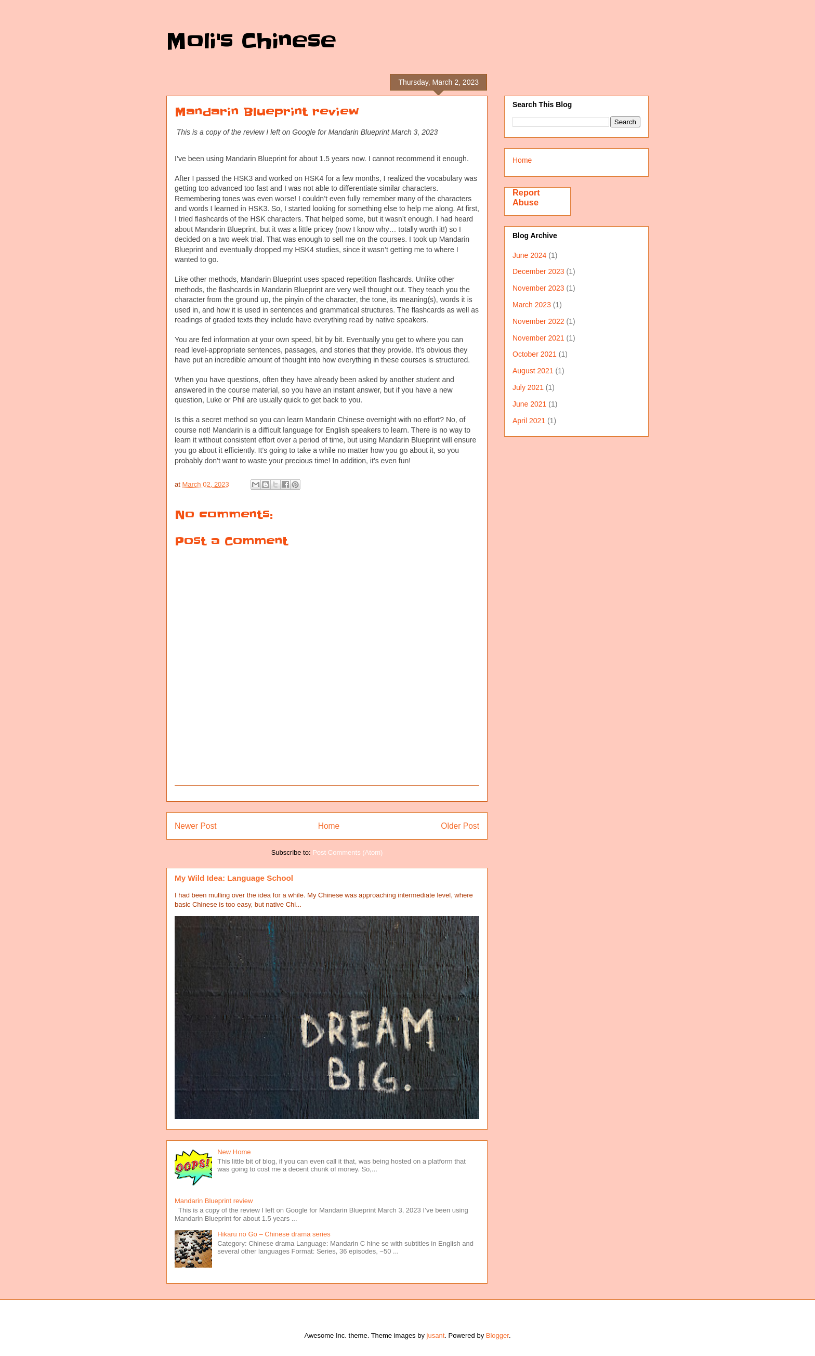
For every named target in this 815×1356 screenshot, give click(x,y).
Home (329, 826)
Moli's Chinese (251, 41)
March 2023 (531, 305)
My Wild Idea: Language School (234, 877)
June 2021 (529, 404)
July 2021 (528, 387)
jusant (436, 1335)
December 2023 (538, 271)
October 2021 (534, 354)
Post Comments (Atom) (347, 852)
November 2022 (538, 321)
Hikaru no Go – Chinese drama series (274, 1234)
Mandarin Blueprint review (214, 1201)
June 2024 (529, 255)
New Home (234, 1152)
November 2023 (538, 288)
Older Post (460, 826)
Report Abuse (526, 197)
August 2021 (533, 371)
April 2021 (528, 420)
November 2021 (538, 338)
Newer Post (196, 826)
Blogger (497, 1335)
